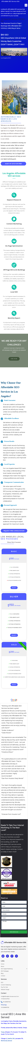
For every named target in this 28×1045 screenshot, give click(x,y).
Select (5, 587)
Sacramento (22, 1021)
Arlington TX (8, 1032)
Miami (15, 1027)
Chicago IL (4, 1038)
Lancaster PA (19, 1038)
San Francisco (11, 1023)
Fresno (11, 1021)
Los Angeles (4, 1021)
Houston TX (16, 1032)
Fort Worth (10, 1034)
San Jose (18, 1023)
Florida (3, 1027)
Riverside (16, 1021)
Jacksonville (9, 1027)
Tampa (25, 1027)
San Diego (4, 1023)
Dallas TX (23, 1032)
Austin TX (4, 1034)
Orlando (19, 1027)
